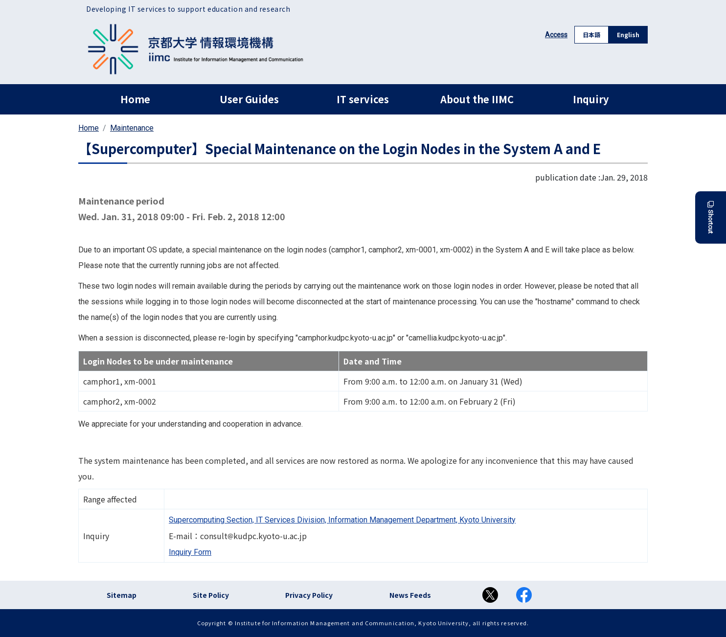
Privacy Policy (309, 595)
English (628, 34)
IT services (363, 99)
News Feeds (410, 595)
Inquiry (591, 99)
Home (135, 99)
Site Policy (211, 595)
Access (556, 35)
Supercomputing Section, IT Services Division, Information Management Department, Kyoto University (342, 519)
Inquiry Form (190, 552)
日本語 (591, 34)
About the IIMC (477, 99)
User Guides (249, 99)
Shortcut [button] (710, 217)
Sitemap (121, 595)
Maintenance (132, 128)
